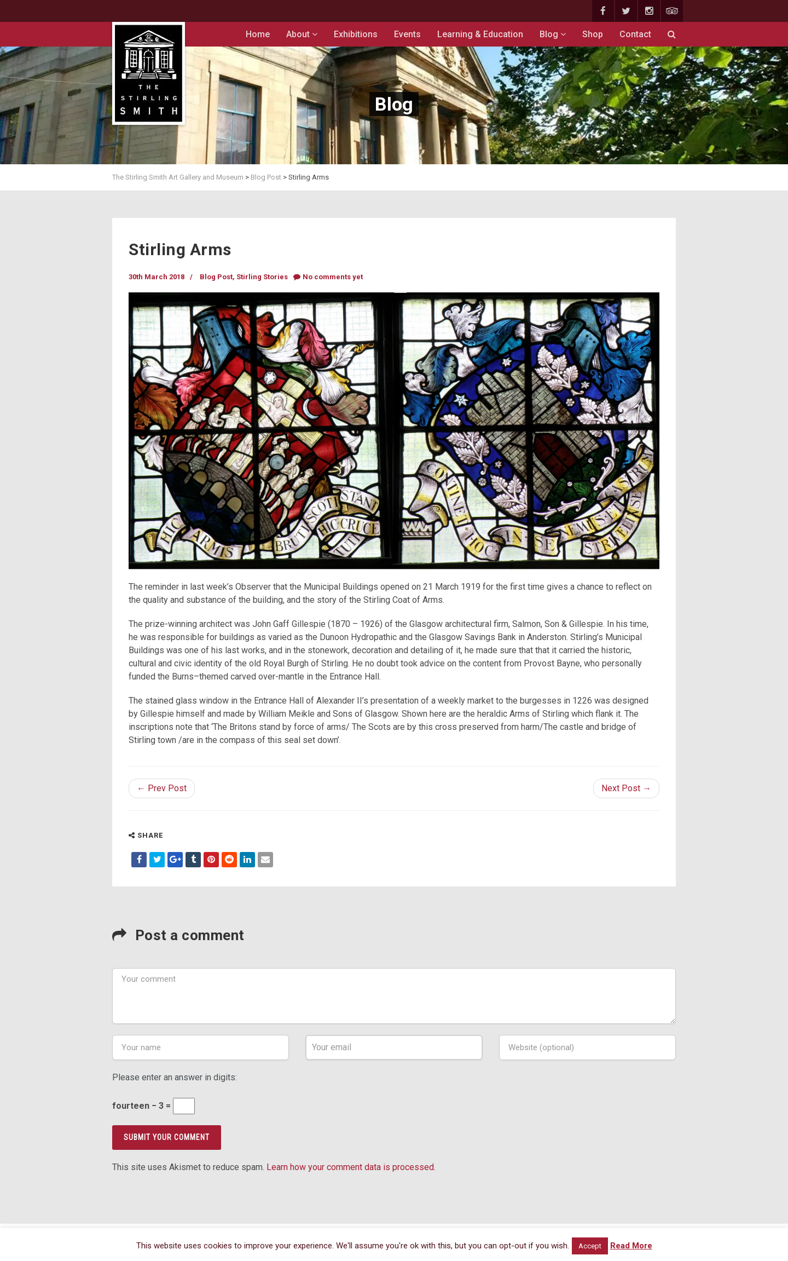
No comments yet (328, 277)
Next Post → (626, 788)
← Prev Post (162, 788)
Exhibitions (356, 34)
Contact (635, 34)
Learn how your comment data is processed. (351, 1167)
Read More (631, 1246)
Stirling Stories (262, 277)
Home (258, 34)
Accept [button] (589, 1246)
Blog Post (216, 277)
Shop (592, 34)
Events (407, 34)
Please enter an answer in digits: (174, 1077)
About (301, 34)
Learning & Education (480, 34)
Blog (553, 34)
